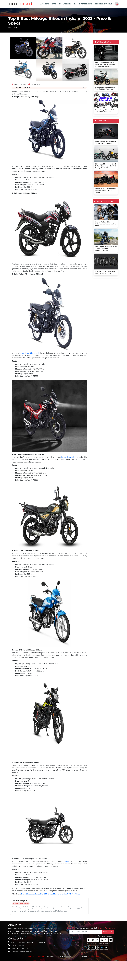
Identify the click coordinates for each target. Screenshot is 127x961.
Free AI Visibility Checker (22, 952)
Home (10, 27)
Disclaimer (40, 956)
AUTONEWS (44, 4)
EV (75, 4)
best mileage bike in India (29, 353)
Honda (67, 861)
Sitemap (31, 956)
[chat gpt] (89, 947)
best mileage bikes (68, 457)
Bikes (16, 27)
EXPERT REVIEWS (85, 4)
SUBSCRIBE (108, 932)
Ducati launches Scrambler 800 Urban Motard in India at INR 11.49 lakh (50, 894)
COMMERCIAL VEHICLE (103, 4)
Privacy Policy (93, 956)
